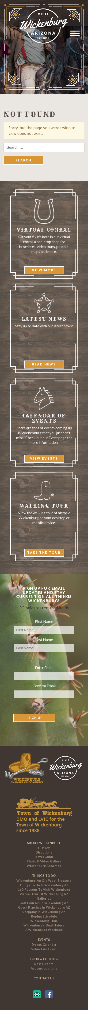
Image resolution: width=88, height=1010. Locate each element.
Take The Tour (44, 552)
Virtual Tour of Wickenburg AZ (44, 894)
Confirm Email (44, 685)
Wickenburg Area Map (44, 866)
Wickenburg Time (44, 921)
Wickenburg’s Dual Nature (44, 925)
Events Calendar (44, 944)
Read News (44, 364)
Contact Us (44, 978)
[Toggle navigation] (73, 34)
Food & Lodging (44, 959)
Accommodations (44, 968)
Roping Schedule (44, 916)
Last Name (44, 639)
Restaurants (44, 964)
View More (44, 270)
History (44, 848)
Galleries (44, 898)
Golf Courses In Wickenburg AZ (44, 903)
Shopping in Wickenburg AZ (44, 912)
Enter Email (44, 667)
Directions (44, 852)
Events (44, 940)
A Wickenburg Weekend (44, 930)
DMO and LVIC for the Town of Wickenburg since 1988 (40, 824)
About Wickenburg (44, 843)
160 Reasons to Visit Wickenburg (44, 889)
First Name (44, 621)
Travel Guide (44, 857)
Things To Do (44, 876)
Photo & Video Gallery (44, 861)
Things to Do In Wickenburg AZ (44, 885)
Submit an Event (44, 949)
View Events (44, 458)
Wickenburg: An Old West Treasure (44, 880)
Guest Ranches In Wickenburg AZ (44, 907)
